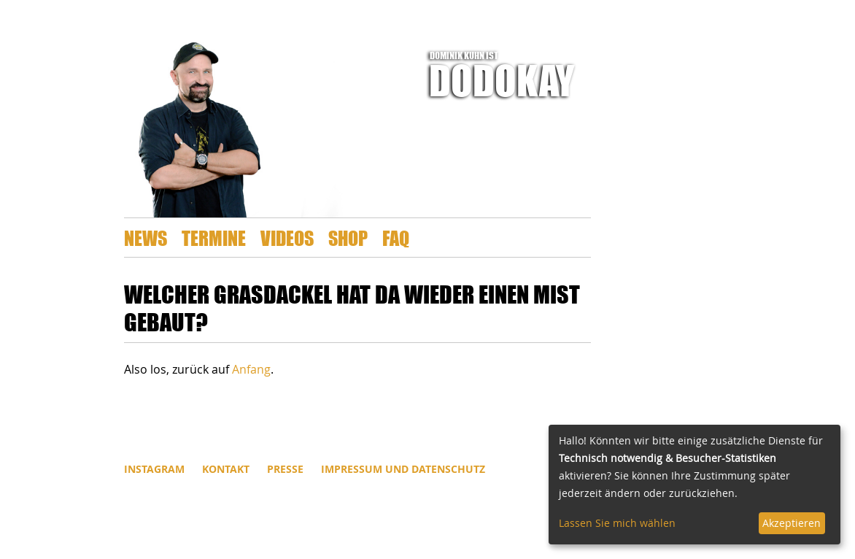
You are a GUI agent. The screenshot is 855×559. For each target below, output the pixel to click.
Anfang (251, 369)
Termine (214, 237)
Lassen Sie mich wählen (617, 523)
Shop (348, 237)
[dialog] (694, 484)
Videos (287, 237)
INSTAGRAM (154, 469)
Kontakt (225, 469)
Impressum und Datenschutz (403, 469)
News (145, 237)
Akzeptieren (791, 523)
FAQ (395, 237)
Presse (285, 469)
